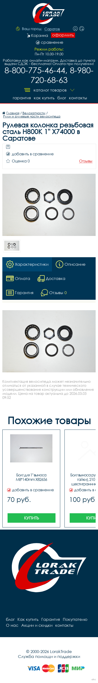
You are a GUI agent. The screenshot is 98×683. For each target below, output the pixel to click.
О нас (12, 625)
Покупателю (75, 619)
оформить (63, 35)
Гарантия (22, 97)
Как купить (44, 97)
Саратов (52, 29)
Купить (31, 517)
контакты (78, 97)
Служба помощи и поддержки (49, 656)
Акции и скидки (36, 625)
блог (61, 97)
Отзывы (85, 161)
